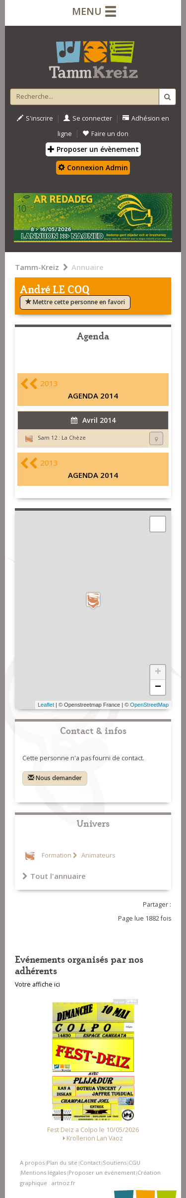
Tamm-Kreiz (37, 267)
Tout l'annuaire (54, 876)
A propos (32, 1162)
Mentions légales (43, 1172)
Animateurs (97, 855)
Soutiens (114, 1162)
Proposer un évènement (93, 149)
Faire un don (105, 134)
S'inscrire (35, 118)
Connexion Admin (93, 167)
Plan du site (62, 1162)
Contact (90, 1162)
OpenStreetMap (149, 705)
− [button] (158, 687)
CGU (134, 1162)
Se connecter (87, 118)
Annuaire (87, 267)
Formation (56, 855)
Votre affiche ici (37, 984)
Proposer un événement (101, 1172)
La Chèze (74, 437)
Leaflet (46, 705)
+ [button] (158, 672)
